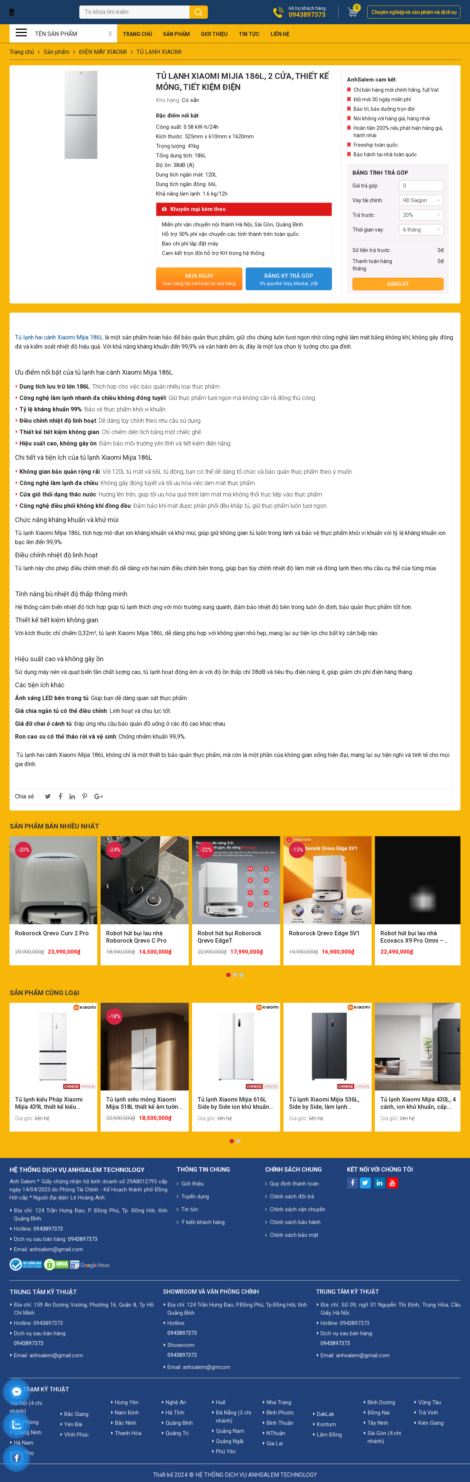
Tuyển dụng (193, 1192)
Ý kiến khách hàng (201, 1218)
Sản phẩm (176, 34)
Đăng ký (398, 284)
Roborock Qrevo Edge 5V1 (324, 931)
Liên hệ (280, 34)
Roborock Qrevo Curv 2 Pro (52, 931)
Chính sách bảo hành (293, 1218)
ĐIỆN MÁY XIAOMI (103, 51)
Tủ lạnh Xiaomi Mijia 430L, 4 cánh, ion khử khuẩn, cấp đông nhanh (416, 1099)
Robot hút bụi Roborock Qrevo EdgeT (229, 935)
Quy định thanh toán (292, 1179)
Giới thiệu (214, 34)
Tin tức (249, 34)
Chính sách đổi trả (289, 1192)
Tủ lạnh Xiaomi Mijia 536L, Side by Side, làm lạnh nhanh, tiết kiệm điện (324, 1099)
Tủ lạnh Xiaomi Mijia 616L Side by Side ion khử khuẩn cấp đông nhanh (233, 1099)
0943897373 (307, 14)
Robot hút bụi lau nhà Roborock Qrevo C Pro (136, 935)
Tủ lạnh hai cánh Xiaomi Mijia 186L (59, 337)
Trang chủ (137, 34)
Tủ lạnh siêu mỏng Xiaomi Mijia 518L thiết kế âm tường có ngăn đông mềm (141, 1099)
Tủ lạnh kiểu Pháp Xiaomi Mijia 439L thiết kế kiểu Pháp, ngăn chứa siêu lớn (49, 1099)
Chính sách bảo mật (291, 1231)
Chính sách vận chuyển (295, 1205)
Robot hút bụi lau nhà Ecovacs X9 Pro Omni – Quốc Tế (412, 935)
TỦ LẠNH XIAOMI (159, 51)
